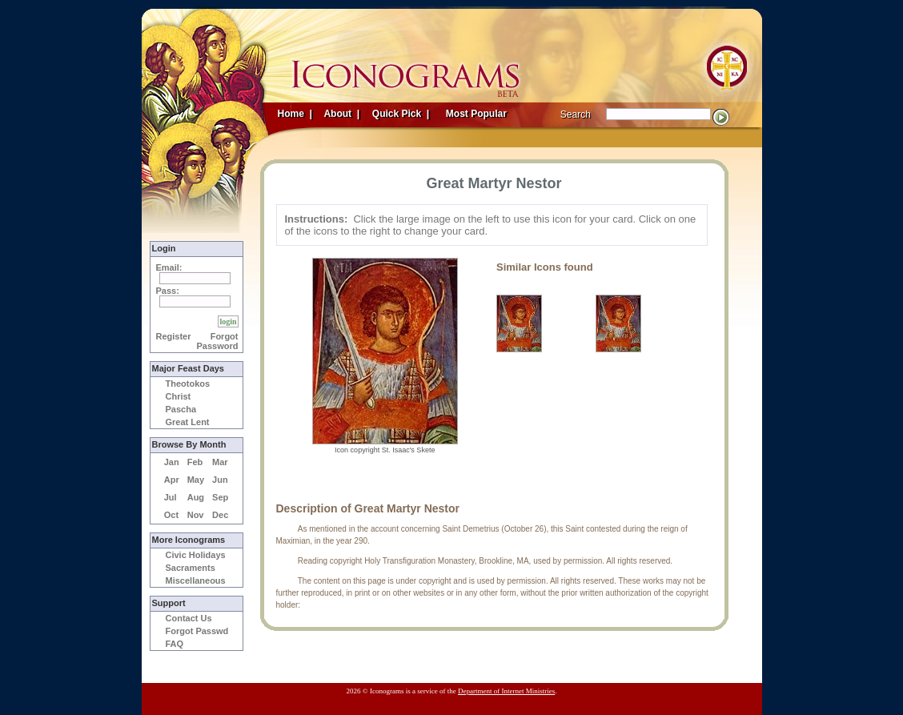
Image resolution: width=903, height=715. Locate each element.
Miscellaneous (196, 580)
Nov (195, 515)
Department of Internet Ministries (506, 691)
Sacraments (190, 567)
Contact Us (189, 618)
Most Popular (477, 113)
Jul (170, 497)
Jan (171, 462)
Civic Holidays (196, 555)
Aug (195, 497)
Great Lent (188, 422)
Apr (171, 479)
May (195, 479)
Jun (220, 479)
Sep (220, 497)
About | (341, 113)
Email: (169, 267)
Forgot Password (218, 341)
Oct (171, 515)
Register (173, 336)
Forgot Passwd (197, 631)
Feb (195, 462)
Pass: (167, 290)
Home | (295, 113)
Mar (220, 462)
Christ (178, 396)
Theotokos (188, 383)
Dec (220, 515)
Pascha (181, 409)
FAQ (175, 644)
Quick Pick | (400, 113)
